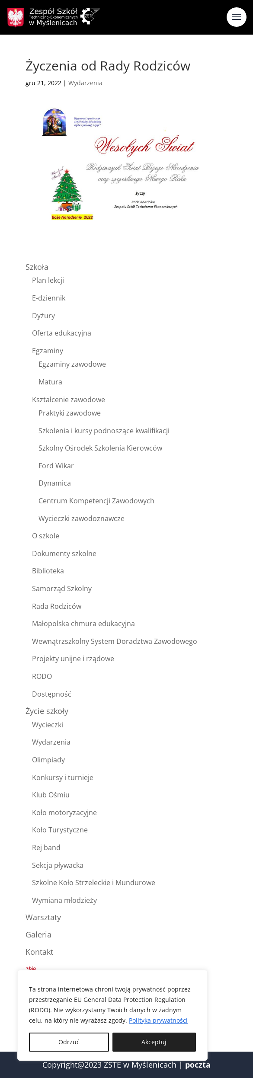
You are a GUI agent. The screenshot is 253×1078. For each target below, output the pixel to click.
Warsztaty (43, 917)
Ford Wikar (56, 465)
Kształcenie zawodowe (68, 399)
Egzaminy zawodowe (72, 364)
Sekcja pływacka (57, 865)
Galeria (38, 934)
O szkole (45, 536)
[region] (112, 1015)
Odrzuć (69, 1042)
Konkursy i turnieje (62, 777)
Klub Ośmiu (51, 795)
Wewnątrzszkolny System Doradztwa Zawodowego (114, 641)
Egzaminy (47, 350)
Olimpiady (48, 760)
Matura (50, 382)
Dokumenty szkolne (64, 553)
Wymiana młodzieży (64, 900)
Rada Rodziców (56, 606)
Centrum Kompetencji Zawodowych (96, 500)
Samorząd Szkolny (62, 588)
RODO (42, 676)
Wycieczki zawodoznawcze (81, 518)
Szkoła (37, 267)
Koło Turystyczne (60, 830)
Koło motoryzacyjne (64, 812)
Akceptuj (154, 1042)
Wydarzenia (85, 83)
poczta (198, 1064)
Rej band (46, 847)
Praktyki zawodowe (69, 413)
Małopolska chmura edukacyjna (83, 623)
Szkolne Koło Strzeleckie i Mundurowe (93, 882)
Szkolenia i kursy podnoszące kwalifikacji (104, 430)
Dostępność (51, 694)
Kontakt (39, 952)
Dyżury (43, 315)
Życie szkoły (47, 711)
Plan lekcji (48, 280)
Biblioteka (48, 571)
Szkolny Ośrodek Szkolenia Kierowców (100, 448)
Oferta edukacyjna (61, 333)
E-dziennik (48, 298)
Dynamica (54, 483)
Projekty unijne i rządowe (73, 658)
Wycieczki (47, 724)
